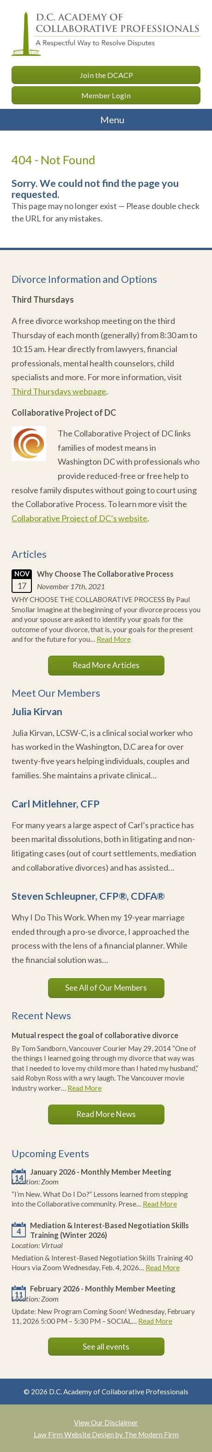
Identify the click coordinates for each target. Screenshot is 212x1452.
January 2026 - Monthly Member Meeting (100, 1171)
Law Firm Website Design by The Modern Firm (106, 1434)
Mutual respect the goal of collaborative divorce (95, 1035)
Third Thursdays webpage (59, 391)
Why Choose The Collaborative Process (105, 573)
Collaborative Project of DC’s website (79, 518)
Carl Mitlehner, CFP (56, 804)
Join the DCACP (106, 75)
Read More (114, 639)
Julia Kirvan (37, 711)
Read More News (106, 1114)
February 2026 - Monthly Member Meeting (103, 1288)
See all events (106, 1346)
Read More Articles (106, 665)
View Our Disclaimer (106, 1422)
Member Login (106, 95)
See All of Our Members (106, 987)
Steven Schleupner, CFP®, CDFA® (88, 896)
